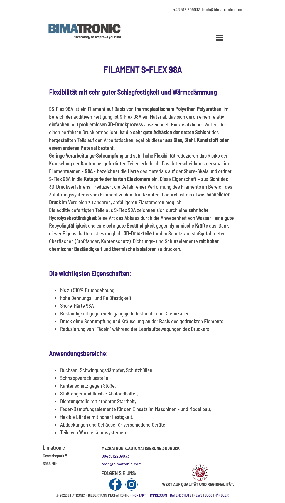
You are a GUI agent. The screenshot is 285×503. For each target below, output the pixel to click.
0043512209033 (115, 456)
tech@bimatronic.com (122, 463)
